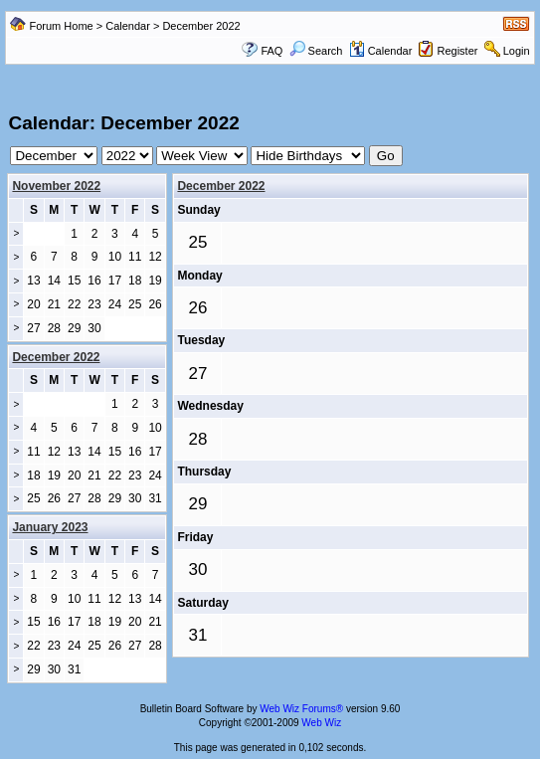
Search (316, 51)
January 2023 (50, 527)
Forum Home (61, 26)
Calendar (127, 26)
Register (457, 51)
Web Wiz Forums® (301, 708)
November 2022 (56, 186)
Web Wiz (321, 722)
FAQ (271, 51)
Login (516, 51)
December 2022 (221, 186)
